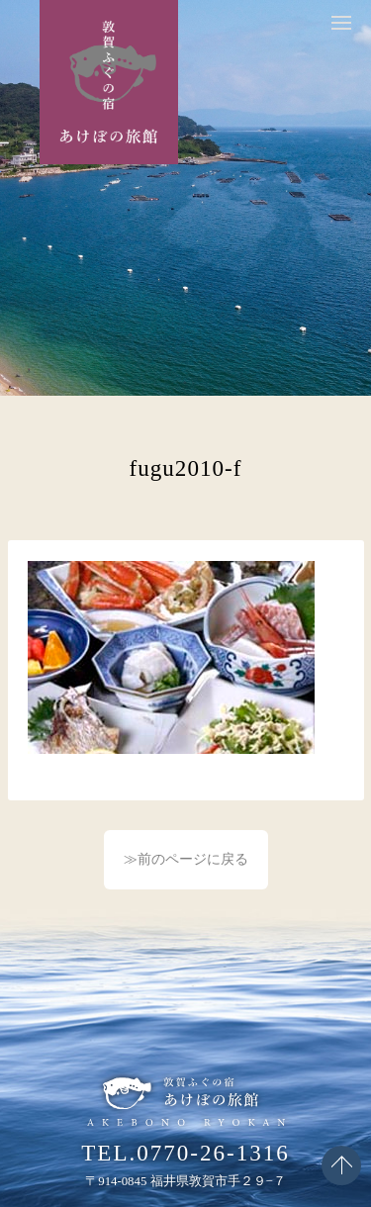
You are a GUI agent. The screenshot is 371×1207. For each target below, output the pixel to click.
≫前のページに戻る (186, 859)
